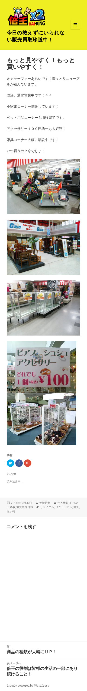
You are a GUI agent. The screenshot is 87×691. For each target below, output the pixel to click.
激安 (76, 507)
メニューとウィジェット (75, 29)
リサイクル (47, 507)
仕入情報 (62, 503)
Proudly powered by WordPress (28, 686)
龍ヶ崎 (11, 511)
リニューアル (63, 507)
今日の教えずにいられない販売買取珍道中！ (36, 36)
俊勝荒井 (44, 503)
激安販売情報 (24, 507)
